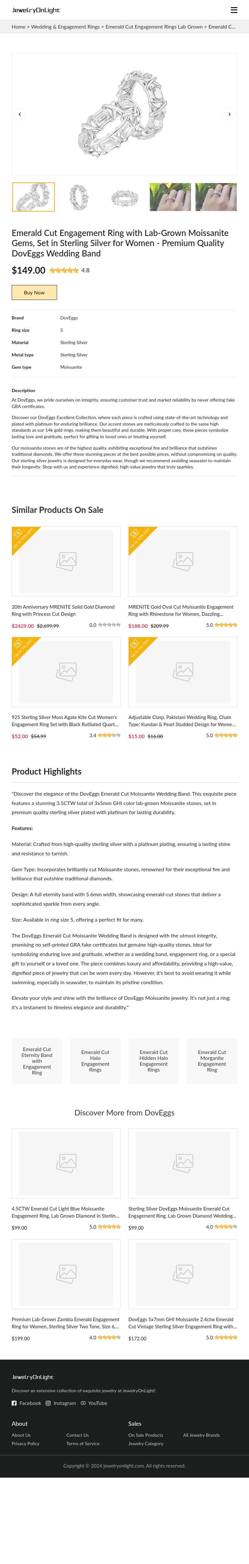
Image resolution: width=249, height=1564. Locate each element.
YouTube (97, 1487)
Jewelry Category (146, 1529)
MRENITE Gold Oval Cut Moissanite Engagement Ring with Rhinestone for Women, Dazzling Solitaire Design (180, 653)
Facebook (30, 1487)
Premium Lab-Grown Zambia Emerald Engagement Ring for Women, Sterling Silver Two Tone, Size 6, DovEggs (65, 1410)
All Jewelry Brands (202, 1520)
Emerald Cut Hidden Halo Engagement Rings (153, 1115)
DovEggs (69, 342)
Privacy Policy (26, 1529)
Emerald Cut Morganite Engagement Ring (212, 1115)
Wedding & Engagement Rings (65, 26)
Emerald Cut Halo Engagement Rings (95, 1115)
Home (19, 26)
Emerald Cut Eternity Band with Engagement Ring (36, 1115)
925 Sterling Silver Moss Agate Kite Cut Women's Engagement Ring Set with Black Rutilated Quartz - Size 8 (66, 778)
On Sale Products (146, 1520)
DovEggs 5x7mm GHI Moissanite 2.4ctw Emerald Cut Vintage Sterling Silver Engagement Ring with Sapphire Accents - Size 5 (180, 1410)
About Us (22, 1520)
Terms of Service (83, 1529)
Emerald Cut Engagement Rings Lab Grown (154, 26)
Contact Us (78, 1520)
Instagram (64, 1487)
